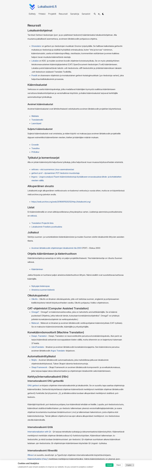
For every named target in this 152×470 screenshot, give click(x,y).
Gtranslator (36, 46)
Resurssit (63, 14)
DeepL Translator (39, 336)
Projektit (52, 14)
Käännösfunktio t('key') (38, 459)
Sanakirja (74, 14)
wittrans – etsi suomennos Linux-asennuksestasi (52, 169)
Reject (118, 465)
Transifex (35, 148)
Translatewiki (37, 120)
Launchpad (36, 123)
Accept (108, 465)
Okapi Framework (39, 367)
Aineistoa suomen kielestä (42, 290)
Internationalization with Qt (39, 432)
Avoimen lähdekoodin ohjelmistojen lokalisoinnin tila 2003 (56, 248)
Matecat (35, 323)
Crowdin (35, 145)
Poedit (34, 75)
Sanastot (86, 14)
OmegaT (35, 312)
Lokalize (35, 61)
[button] (95, 14)
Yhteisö (42, 14)
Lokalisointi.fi (47, 7)
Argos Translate (58, 351)
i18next (31, 455)
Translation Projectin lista (42, 223)
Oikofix (34, 299)
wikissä (33, 216)
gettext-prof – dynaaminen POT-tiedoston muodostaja (55, 173)
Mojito (34, 360)
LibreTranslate (37, 347)
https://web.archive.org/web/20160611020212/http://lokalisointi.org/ (61, 202)
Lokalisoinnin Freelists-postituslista (46, 227)
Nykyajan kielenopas (40, 286)
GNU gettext (33, 385)
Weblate (35, 116)
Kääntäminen (37, 269)
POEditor (35, 152)
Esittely (32, 14)
